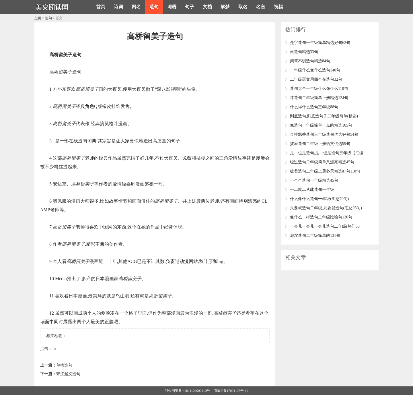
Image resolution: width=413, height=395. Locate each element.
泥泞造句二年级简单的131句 (315, 235)
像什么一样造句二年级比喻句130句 (321, 217)
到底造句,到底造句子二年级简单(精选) (324, 116)
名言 (260, 6)
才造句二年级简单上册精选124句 (319, 98)
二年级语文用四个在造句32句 (316, 79)
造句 (154, 6)
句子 (189, 6)
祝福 (278, 6)
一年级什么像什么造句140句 (315, 70)
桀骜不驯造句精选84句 (310, 61)
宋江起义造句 (68, 374)
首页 (100, 6)
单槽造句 (64, 365)
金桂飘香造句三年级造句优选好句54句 (324, 134)
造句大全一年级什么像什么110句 (319, 88)
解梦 (225, 6)
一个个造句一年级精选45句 (314, 180)
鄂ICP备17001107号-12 (231, 391)
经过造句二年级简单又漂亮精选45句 (322, 162)
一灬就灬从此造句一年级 (312, 189)
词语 (171, 6)
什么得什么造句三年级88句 (314, 107)
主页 (37, 18)
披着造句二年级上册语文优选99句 (320, 144)
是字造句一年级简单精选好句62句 (320, 42)
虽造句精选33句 (304, 52)
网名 (136, 6)
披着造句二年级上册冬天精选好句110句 (325, 171)
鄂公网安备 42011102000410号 (187, 391)
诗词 (118, 6)
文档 (207, 6)
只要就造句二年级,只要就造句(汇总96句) (326, 208)
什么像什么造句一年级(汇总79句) (319, 199)
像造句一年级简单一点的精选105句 (321, 125)
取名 (243, 6)
